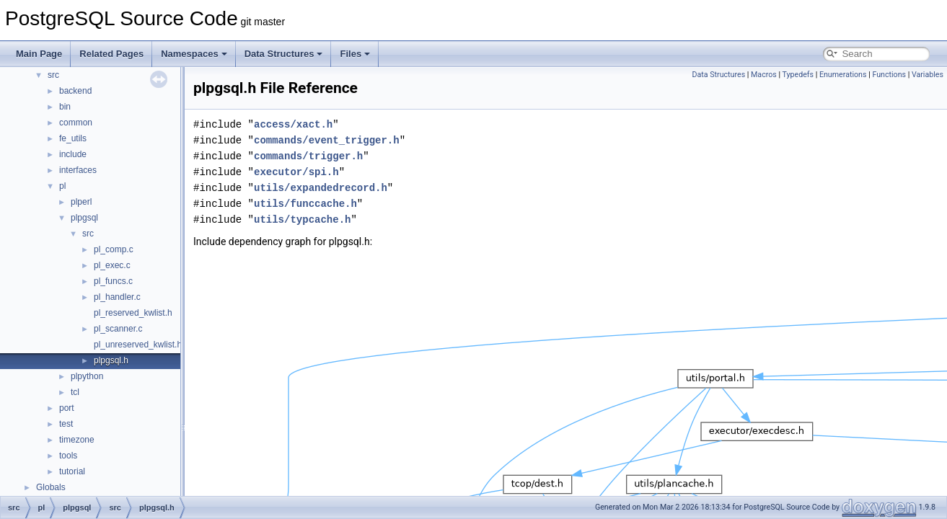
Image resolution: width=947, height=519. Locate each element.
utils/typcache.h (302, 219)
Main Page (39, 53)
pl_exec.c (112, 265)
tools (68, 456)
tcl (75, 392)
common (75, 122)
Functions (889, 74)
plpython (87, 376)
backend (75, 91)
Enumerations (843, 74)
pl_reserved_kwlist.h (133, 313)
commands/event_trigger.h (327, 140)
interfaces (78, 170)
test (66, 424)
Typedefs (798, 74)
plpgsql (84, 218)
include (73, 154)
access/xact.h (293, 124)
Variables (927, 74)
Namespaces (194, 53)
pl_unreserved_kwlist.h (138, 345)
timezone (76, 440)
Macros (764, 74)
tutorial (72, 471)
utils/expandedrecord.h (320, 188)
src (53, 75)
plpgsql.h (111, 360)
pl (62, 186)
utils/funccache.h (305, 203)
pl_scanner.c (118, 329)
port (66, 408)
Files (355, 53)
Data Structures (284, 53)
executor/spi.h (296, 172)
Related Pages (111, 53)
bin (65, 107)
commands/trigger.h (308, 156)
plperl (81, 202)
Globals (51, 487)
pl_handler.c (117, 297)
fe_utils (73, 138)
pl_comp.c (113, 249)
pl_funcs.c (113, 281)
